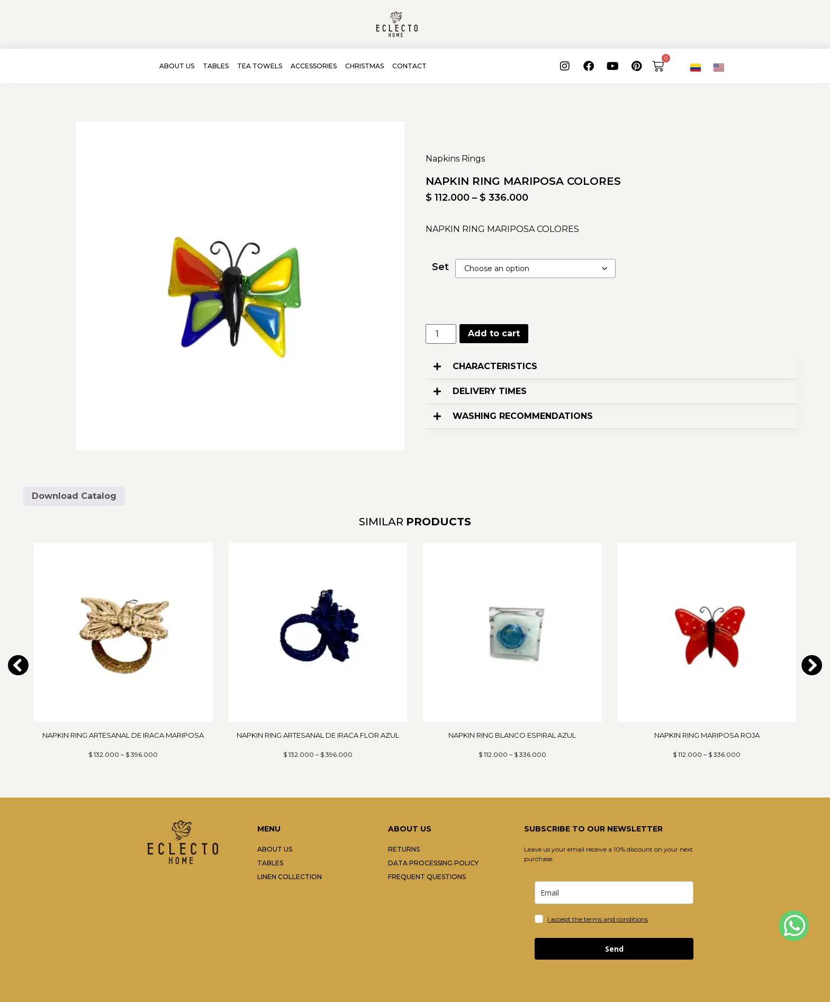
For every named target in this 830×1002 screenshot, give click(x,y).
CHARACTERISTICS (495, 366)
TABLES (216, 66)
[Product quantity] (441, 334)
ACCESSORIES (314, 66)
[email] (614, 892)
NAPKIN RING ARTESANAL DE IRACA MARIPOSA (123, 735)
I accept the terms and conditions (597, 919)
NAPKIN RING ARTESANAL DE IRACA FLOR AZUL (318, 735)
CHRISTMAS (364, 66)
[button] (611, 366)
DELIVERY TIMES (490, 391)
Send (614, 949)
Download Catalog (74, 496)
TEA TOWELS (259, 66)
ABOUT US (176, 66)
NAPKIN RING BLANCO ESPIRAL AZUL (512, 735)
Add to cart (494, 333)
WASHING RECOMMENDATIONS (523, 416)
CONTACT (409, 66)
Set (440, 267)
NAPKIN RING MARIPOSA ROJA (707, 735)
